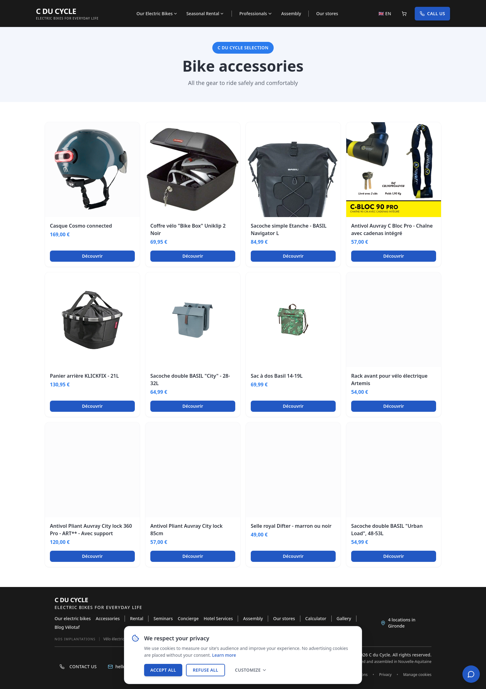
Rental (136, 618)
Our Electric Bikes (157, 13)
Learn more (224, 655)
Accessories (108, 618)
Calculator (315, 618)
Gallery (344, 618)
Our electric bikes (73, 618)
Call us (432, 13)
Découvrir (92, 256)
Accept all (163, 670)
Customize (251, 670)
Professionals (255, 13)
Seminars (163, 618)
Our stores (327, 13)
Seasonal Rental (205, 13)
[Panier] (404, 13)
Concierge (188, 618)
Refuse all (205, 670)
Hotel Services (218, 618)
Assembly (291, 13)
